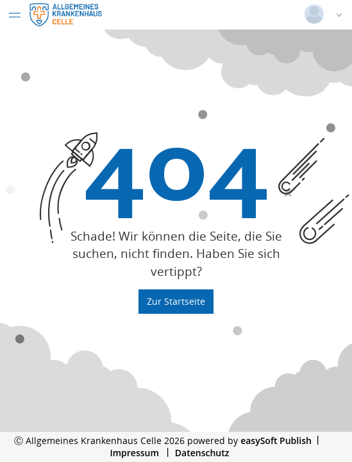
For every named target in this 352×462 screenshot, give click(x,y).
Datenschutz (202, 453)
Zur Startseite (176, 301)
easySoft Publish (276, 440)
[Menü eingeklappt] (15, 15)
